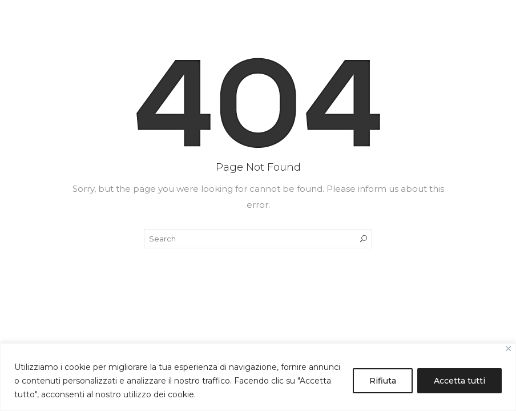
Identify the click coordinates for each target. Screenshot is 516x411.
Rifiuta (382, 381)
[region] (258, 377)
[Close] (508, 348)
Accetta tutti (459, 381)
